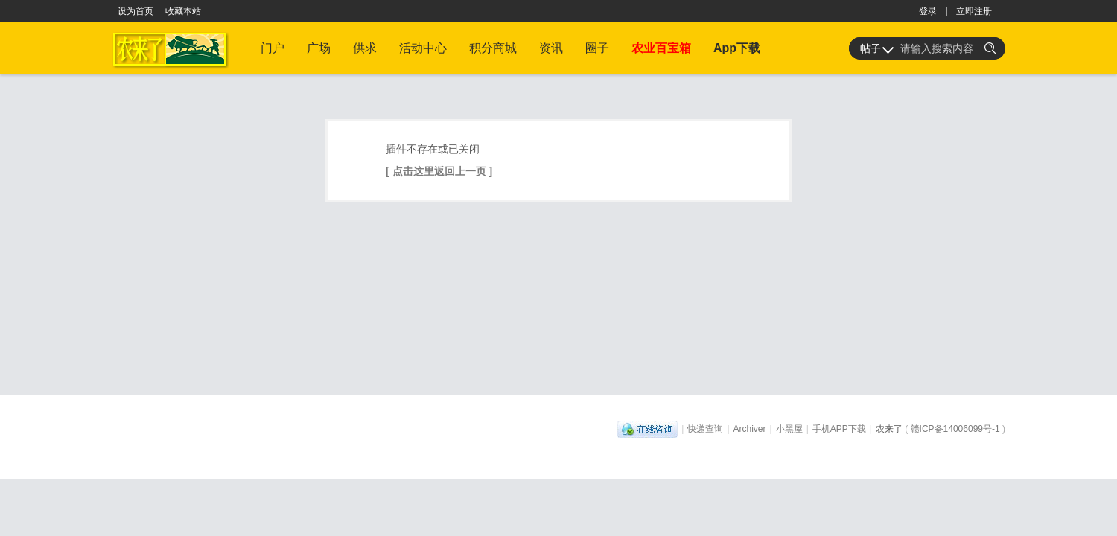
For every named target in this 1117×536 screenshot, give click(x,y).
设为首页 (135, 11)
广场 (319, 48)
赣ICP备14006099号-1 (955, 429)
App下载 (736, 48)
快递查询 (705, 429)
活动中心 (423, 48)
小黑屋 (789, 429)
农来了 (889, 429)
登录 (928, 11)
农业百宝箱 (661, 48)
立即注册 (974, 11)
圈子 (597, 48)
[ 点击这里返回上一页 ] (439, 171)
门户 (272, 48)
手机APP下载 (839, 429)
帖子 (870, 48)
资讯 (551, 48)
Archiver (749, 429)
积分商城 (493, 48)
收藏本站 (183, 11)
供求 (365, 48)
